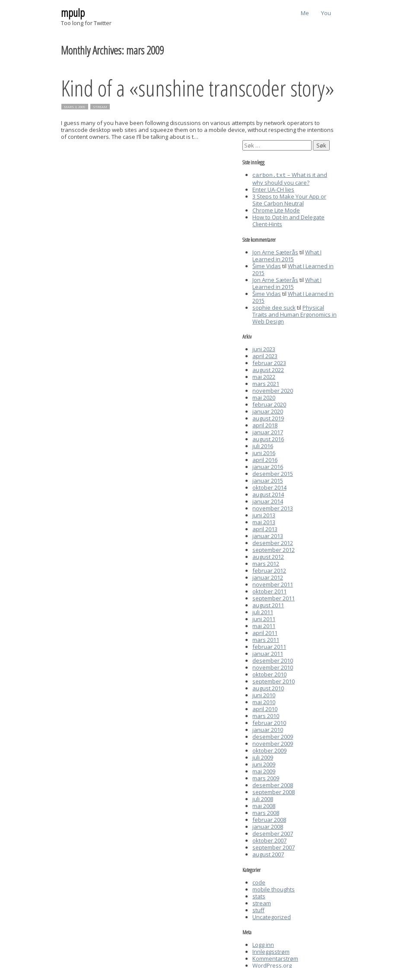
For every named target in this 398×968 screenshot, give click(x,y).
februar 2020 (269, 403)
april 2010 (264, 708)
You (326, 13)
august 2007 (268, 853)
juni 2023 (263, 348)
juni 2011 (263, 618)
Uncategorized (271, 916)
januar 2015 (267, 480)
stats (258, 895)
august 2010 (268, 687)
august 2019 (268, 417)
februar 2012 (269, 570)
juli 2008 (262, 798)
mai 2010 (263, 701)
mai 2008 (263, 805)
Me (305, 13)
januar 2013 (267, 535)
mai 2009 (263, 770)
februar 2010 (269, 722)
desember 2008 (272, 784)
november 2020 (272, 390)
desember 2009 (272, 736)
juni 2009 (263, 763)
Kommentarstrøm (275, 958)
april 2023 (264, 355)
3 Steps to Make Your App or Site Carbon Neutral (289, 199)
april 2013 (264, 528)
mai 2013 (263, 521)
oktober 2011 (269, 590)
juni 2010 (263, 694)
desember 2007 (272, 833)
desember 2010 (272, 659)
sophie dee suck (274, 307)
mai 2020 (263, 397)
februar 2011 (269, 646)
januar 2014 (267, 500)
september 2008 (273, 791)
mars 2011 (265, 639)
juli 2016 (262, 445)
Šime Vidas (266, 265)
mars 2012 (265, 563)
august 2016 (268, 438)
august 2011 (268, 604)
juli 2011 (262, 611)
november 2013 (272, 507)
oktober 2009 (269, 749)
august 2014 (268, 493)
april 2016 (264, 459)
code (258, 881)
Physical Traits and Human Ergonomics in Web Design (294, 313)
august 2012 (268, 556)
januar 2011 (267, 653)
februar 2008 (269, 819)
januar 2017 (267, 431)
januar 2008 (267, 826)
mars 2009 (265, 777)
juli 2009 (262, 756)
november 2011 (272, 583)
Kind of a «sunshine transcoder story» (197, 87)
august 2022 (268, 369)
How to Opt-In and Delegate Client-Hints (288, 219)
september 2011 (273, 597)
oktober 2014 (269, 486)
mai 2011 (263, 625)
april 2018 (264, 424)
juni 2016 (263, 452)
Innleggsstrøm (271, 951)
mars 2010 (265, 715)
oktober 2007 (269, 839)
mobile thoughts (273, 888)
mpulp (73, 12)
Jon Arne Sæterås (275, 251)
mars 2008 (265, 812)
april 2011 (264, 632)
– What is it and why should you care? (289, 178)
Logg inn (263, 944)
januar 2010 (267, 729)
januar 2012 (267, 576)
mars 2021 (265, 383)
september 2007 (273, 846)
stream (100, 107)
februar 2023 (269, 362)
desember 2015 (272, 473)
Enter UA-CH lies (273, 188)
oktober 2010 (269, 673)
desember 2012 (272, 542)
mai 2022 (263, 376)
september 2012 (273, 549)
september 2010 (273, 680)
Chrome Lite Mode (276, 209)
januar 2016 (267, 466)
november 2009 (272, 743)
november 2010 (272, 666)
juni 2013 (263, 514)
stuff (258, 909)
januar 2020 (267, 410)
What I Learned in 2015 (287, 254)
